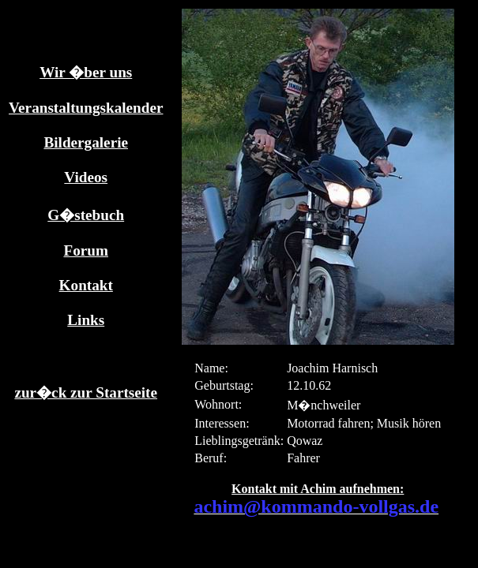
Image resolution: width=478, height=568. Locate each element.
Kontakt (86, 285)
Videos (85, 177)
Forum (85, 250)
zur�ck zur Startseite (85, 392)
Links (85, 320)
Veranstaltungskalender (86, 107)
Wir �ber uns (86, 72)
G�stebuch (85, 215)
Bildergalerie (85, 142)
